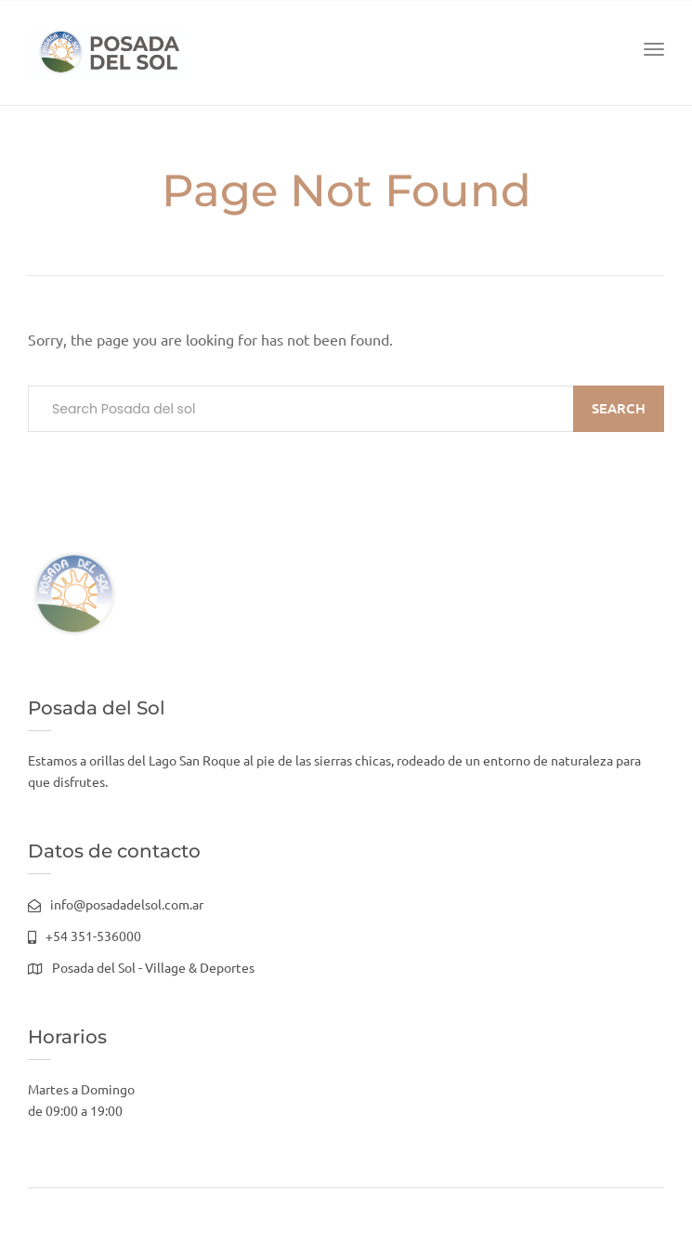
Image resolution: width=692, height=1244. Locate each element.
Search (619, 408)
